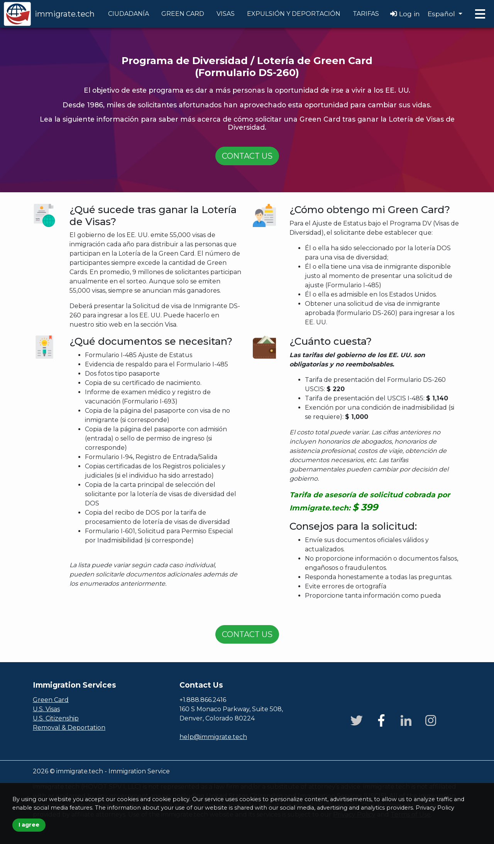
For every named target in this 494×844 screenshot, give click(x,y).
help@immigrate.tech (213, 737)
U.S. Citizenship (56, 718)
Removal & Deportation (69, 727)
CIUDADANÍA (128, 13)
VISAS (226, 13)
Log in (405, 14)
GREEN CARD (182, 13)
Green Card (51, 699)
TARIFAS (366, 13)
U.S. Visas (46, 709)
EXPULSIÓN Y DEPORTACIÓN (293, 13)
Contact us (247, 156)
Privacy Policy (435, 807)
